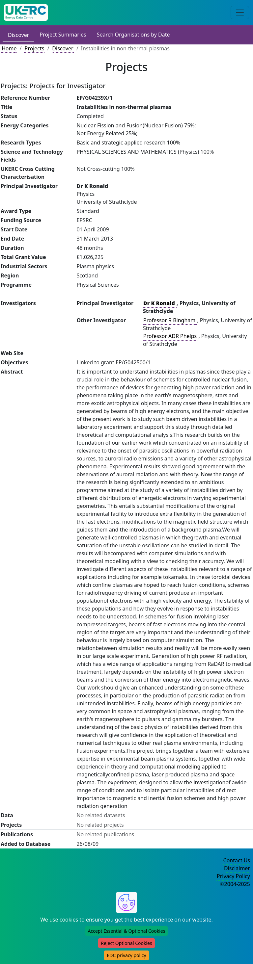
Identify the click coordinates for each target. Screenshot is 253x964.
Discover (18, 35)
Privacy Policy (233, 876)
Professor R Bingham (170, 320)
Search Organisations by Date (133, 34)
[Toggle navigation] (240, 12)
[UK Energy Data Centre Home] (26, 12)
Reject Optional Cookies (126, 943)
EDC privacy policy (126, 955)
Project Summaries (63, 34)
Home (9, 48)
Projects (34, 48)
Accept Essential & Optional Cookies (126, 931)
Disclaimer (237, 868)
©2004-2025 (235, 884)
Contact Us (236, 860)
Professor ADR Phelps (170, 336)
